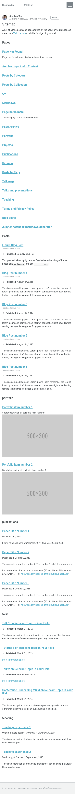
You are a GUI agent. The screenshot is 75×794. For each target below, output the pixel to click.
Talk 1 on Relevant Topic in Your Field (26, 623)
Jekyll (27, 788)
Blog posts (9, 217)
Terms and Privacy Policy (18, 208)
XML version (19, 33)
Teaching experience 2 (16, 751)
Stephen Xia (8, 5)
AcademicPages (36, 788)
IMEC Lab (28, 5)
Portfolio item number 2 (17, 464)
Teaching (8, 199)
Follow (54, 18)
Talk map (8, 181)
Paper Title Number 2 (15, 552)
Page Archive (10, 126)
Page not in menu (13, 112)
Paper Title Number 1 (15, 531)
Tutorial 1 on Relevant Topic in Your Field (28, 647)
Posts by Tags (11, 172)
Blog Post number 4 (14, 273)
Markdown (9, 103)
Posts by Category (13, 75)
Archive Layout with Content (20, 66)
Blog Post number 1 (14, 366)
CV (4, 93)
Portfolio (7, 136)
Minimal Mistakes (55, 788)
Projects (42, 5)
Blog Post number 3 (14, 304)
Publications (10, 154)
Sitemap (7, 163)
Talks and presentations (17, 190)
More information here (13, 659)
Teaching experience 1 (16, 727)
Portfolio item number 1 (17, 407)
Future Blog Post (12, 245)
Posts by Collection (14, 84)
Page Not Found (12, 51)
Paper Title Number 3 (15, 583)
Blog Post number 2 (14, 335)
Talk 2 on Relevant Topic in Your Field (26, 669)
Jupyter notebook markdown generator (27, 227)
